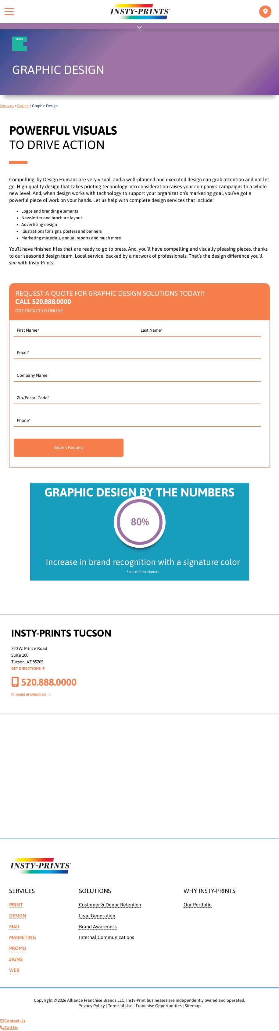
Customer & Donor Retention (110, 904)
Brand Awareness (98, 926)
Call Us (9, 1027)
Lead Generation (97, 915)
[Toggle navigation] (265, 11)
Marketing (22, 937)
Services (7, 106)
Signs (16, 959)
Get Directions (28, 668)
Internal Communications (106, 937)
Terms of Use (120, 1005)
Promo (17, 948)
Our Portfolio (198, 904)
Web (14, 970)
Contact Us (12, 1021)
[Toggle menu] (9, 11)
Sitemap (193, 1005)
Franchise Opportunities (159, 1005)
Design (23, 106)
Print (16, 904)
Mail (14, 926)
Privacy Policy (91, 1005)
